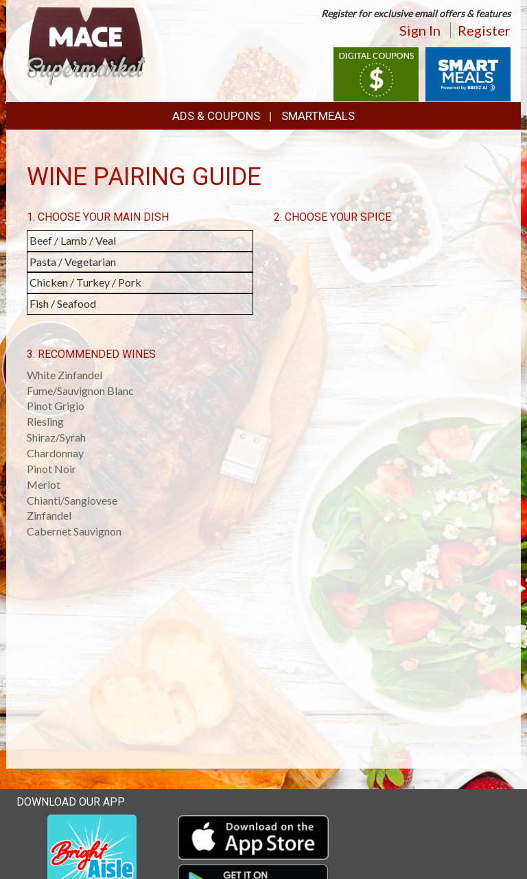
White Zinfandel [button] (64, 374)
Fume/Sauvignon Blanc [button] (80, 390)
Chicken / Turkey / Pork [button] (85, 282)
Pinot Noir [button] (51, 468)
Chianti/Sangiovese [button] (72, 500)
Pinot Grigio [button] (55, 405)
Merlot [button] (43, 484)
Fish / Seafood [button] (63, 303)
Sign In (420, 30)
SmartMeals (318, 116)
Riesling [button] (45, 421)
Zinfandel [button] (49, 515)
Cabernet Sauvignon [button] (74, 531)
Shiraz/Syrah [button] (56, 437)
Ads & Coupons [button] (216, 116)
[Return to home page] (86, 45)
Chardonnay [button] (55, 452)
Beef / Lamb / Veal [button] (73, 240)
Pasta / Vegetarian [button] (73, 261)
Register (484, 30)
